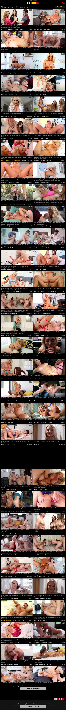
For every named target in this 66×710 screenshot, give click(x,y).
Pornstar (58, 379)
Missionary (11, 29)
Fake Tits (19, 357)
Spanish (10, 598)
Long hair (36, 29)
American (4, 400)
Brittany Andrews (6, 160)
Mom (42, 138)
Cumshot (3, 269)
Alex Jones (37, 291)
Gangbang (4, 313)
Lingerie (10, 73)
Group (7, 138)
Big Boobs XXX (33, 2)
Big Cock (44, 73)
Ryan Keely (4, 29)
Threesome (10, 422)
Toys (42, 511)
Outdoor (36, 94)
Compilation (54, 204)
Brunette (44, 51)
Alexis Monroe (5, 357)
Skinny (46, 138)
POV (40, 73)
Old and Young (38, 554)
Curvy (17, 29)
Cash (9, 247)
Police (10, 51)
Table (2, 489)
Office (46, 357)
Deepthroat (4, 51)
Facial (48, 116)
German (3, 226)
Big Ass (16, 73)
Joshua (3, 291)
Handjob (42, 116)
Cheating (22, 204)
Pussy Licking (41, 400)
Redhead (12, 291)
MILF (39, 51)
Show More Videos (33, 688)
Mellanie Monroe (16, 160)
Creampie (4, 182)
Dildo (54, 291)
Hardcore (16, 400)
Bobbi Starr (4, 511)
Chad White (4, 204)
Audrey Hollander (38, 379)
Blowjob (18, 291)
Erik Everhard (37, 204)
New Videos (60, 7)
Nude (35, 686)
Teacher (10, 94)
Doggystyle (22, 29)
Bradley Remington (6, 620)
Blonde (36, 51)
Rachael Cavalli (44, 533)
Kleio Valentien (45, 204)
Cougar (14, 226)
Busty (3, 335)
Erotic (10, 204)
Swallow (36, 576)
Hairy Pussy (16, 51)
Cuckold (48, 598)
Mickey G (46, 379)
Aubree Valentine (6, 686)
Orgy (2, 138)
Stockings (48, 226)
